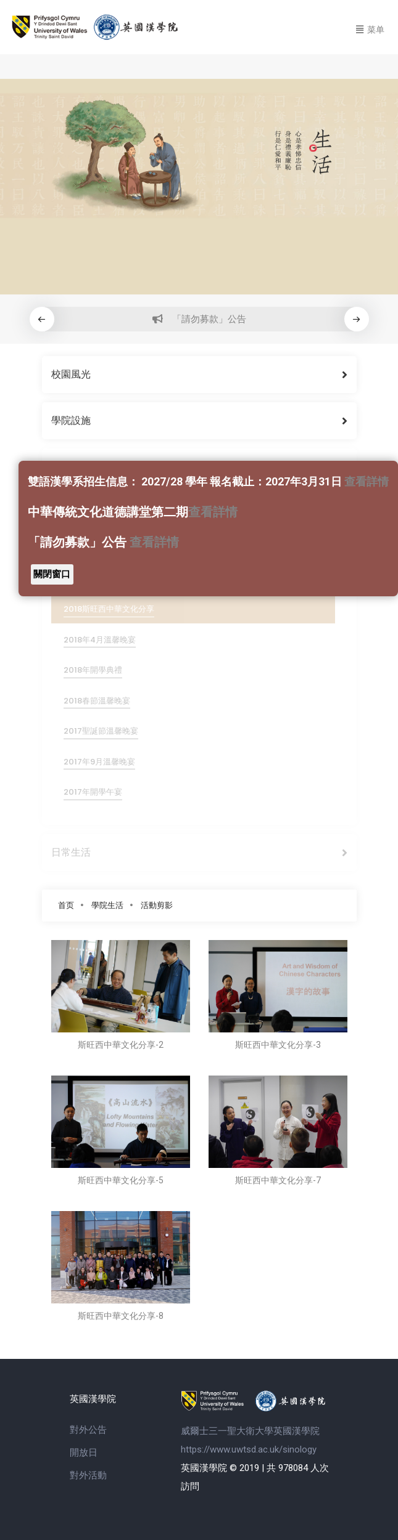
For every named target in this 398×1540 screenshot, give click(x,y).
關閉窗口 (51, 574)
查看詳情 (366, 481)
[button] (356, 319)
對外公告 (88, 1429)
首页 (66, 905)
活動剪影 (157, 905)
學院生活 (107, 905)
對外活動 (88, 1475)
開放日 (83, 1452)
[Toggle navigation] (370, 27)
